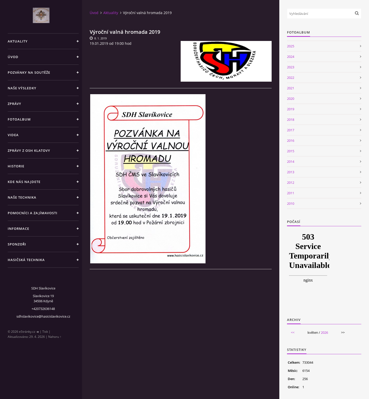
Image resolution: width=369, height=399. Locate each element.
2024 (290, 56)
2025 (290, 46)
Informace (18, 228)
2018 (290, 119)
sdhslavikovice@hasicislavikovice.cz (43, 316)
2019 (290, 109)
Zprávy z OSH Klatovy (29, 150)
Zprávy (14, 103)
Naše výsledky (22, 88)
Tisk (45, 331)
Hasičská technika (26, 259)
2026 (324, 332)
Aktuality (18, 41)
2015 (290, 151)
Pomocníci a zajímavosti (32, 213)
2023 (290, 67)
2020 (290, 98)
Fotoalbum (19, 119)
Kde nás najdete (24, 181)
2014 (290, 161)
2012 (290, 182)
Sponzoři (17, 244)
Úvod (13, 57)
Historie (16, 166)
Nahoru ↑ (54, 337)
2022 (290, 77)
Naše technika (22, 197)
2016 (290, 140)
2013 (290, 172)
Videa (13, 135)
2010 (290, 203)
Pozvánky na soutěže (29, 72)
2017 (290, 130)
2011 (290, 193)
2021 (290, 88)
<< (292, 332)
